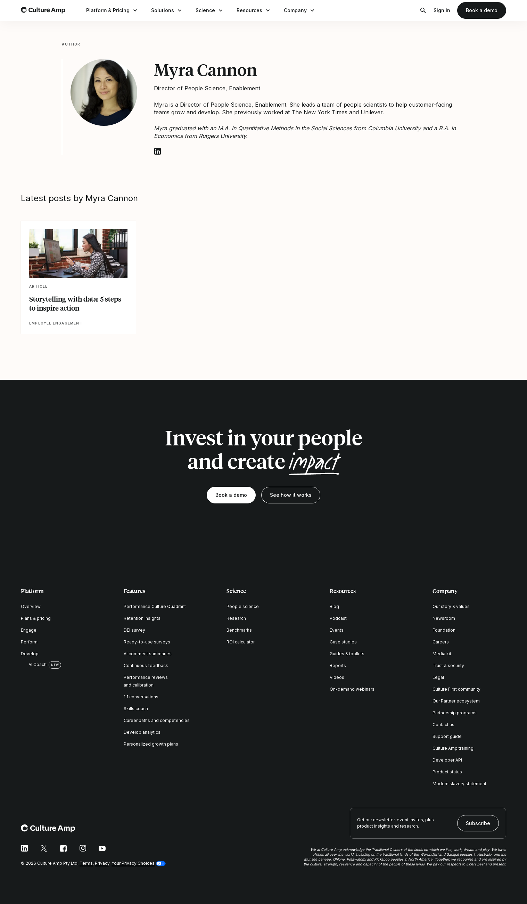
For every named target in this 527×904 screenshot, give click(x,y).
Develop (30, 653)
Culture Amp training (453, 748)
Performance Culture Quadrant (155, 606)
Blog (334, 606)
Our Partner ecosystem (456, 701)
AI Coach (34, 664)
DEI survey (134, 630)
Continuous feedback (146, 665)
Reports (338, 665)
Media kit (442, 653)
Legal (438, 677)
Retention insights (142, 618)
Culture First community (456, 689)
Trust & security (448, 665)
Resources (254, 10)
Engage (28, 630)
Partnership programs (455, 712)
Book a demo (481, 10)
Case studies (343, 641)
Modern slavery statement (459, 783)
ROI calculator (241, 641)
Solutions (167, 10)
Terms (86, 863)
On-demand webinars (352, 689)
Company (300, 10)
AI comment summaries (148, 653)
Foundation (444, 630)
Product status (447, 771)
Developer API (447, 760)
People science (243, 606)
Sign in (442, 10)
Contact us (443, 724)
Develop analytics (142, 732)
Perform (29, 641)
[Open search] (423, 10)
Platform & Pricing (112, 10)
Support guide (447, 736)
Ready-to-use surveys (147, 641)
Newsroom (444, 618)
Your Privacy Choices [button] (133, 863)
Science (210, 10)
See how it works (291, 495)
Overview (31, 606)
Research (236, 618)
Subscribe (478, 823)
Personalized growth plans (151, 744)
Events (337, 630)
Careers (441, 641)
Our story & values (451, 606)
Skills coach (136, 708)
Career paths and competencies (157, 720)
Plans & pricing (36, 618)
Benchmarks (239, 630)
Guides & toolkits (347, 653)
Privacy (102, 863)
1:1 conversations (141, 696)
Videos (337, 677)
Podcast (338, 618)
